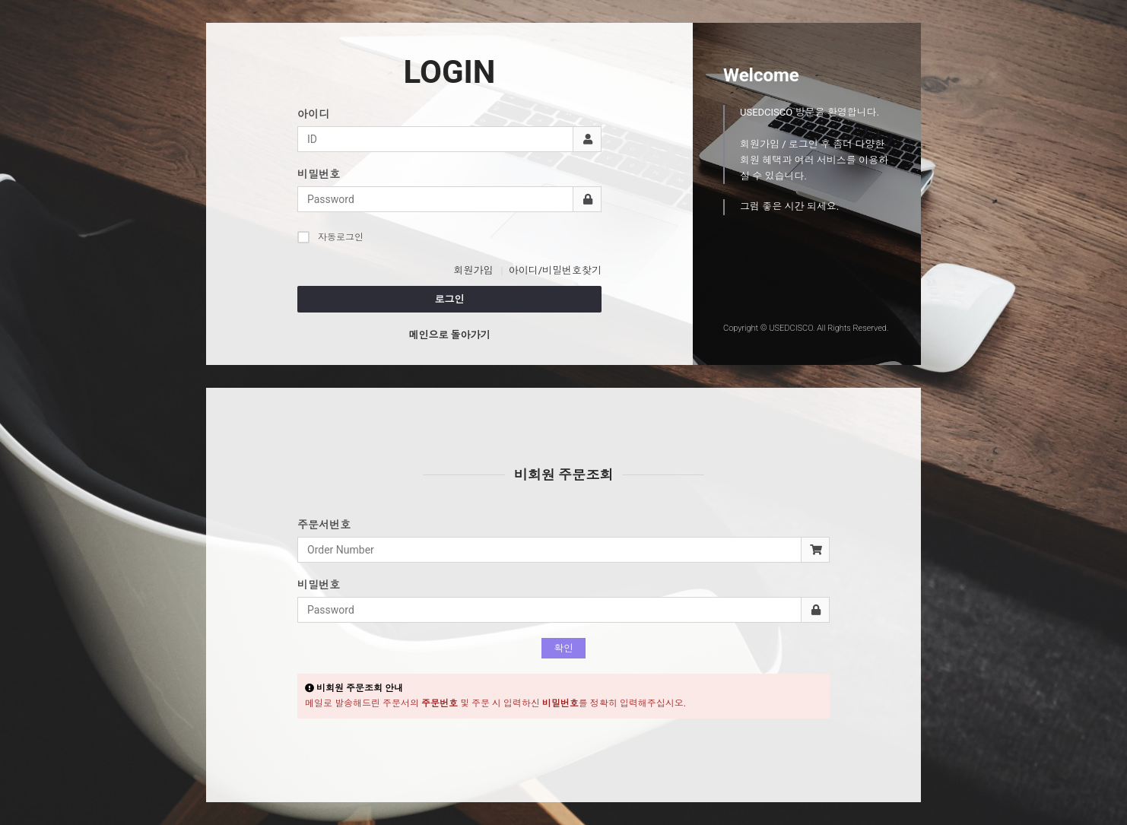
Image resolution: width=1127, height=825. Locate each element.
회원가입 (473, 270)
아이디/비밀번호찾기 (555, 270)
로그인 (450, 299)
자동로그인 (330, 236)
